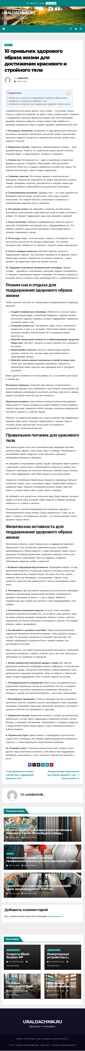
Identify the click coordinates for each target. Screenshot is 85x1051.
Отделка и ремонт (22, 826)
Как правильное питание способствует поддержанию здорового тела (20, 775)
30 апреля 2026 (16, 962)
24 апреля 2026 (16, 991)
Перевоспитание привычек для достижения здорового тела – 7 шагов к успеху (63, 775)
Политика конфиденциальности (64, 1045)
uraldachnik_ (23, 78)
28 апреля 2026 (57, 962)
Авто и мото (11, 979)
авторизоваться (55, 916)
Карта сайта (45, 1045)
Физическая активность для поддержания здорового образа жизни (39, 104)
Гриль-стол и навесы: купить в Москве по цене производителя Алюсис (38, 887)
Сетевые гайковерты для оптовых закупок (19, 986)
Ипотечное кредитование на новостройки (60, 986)
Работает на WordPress (25, 1039)
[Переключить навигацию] (80, 29)
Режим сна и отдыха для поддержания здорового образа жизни (38, 98)
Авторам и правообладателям (27, 1045)
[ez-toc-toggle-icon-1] (67, 94)
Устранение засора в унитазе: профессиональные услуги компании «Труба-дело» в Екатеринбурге (42, 861)
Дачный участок (13, 950)
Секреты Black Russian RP (17, 955)
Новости (8, 45)
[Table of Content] (68, 94)
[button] (71, 29)
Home (11, 1045)
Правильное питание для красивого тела (28, 101)
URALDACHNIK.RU (18, 12)
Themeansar (63, 1039)
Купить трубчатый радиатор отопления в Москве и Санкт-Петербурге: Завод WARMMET (39, 833)
